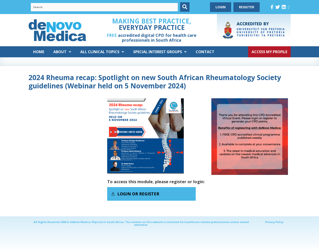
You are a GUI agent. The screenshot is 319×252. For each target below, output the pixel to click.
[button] (185, 7)
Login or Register (135, 194)
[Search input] (104, 7)
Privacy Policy (274, 222)
